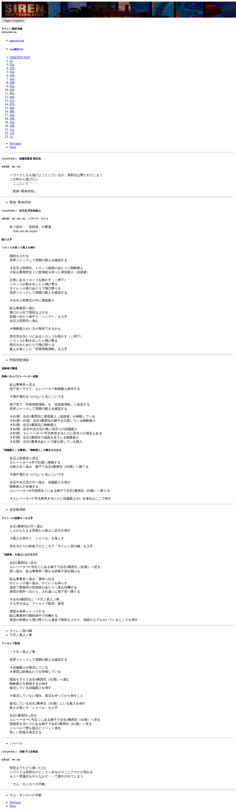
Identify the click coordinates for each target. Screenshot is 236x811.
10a (12, 122)
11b (12, 133)
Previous (15, 143)
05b (12, 89)
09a (12, 115)
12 (11, 136)
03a (12, 71)
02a (12, 64)
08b (12, 111)
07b (12, 104)
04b (12, 82)
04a (12, 79)
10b (12, 125)
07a (12, 100)
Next (13, 147)
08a (12, 107)
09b (12, 118)
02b (12, 68)
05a (12, 86)
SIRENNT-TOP (20, 57)
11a (12, 129)
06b (12, 97)
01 (11, 61)
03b (12, 75)
